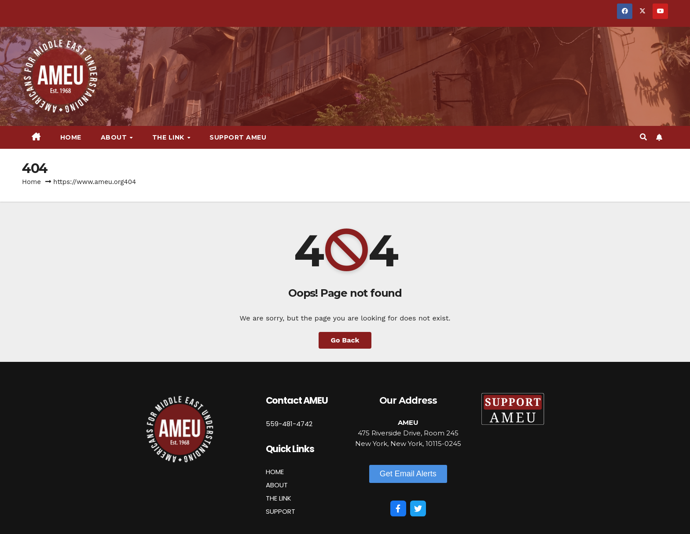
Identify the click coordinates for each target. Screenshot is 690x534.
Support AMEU (237, 137)
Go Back (345, 340)
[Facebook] (398, 508)
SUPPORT (280, 511)
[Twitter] (418, 508)
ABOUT (277, 485)
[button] (643, 137)
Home (70, 137)
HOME (275, 471)
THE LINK (278, 498)
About (115, 137)
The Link (169, 137)
